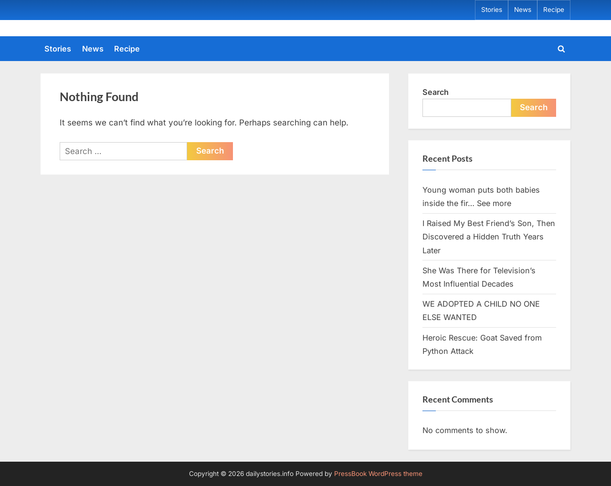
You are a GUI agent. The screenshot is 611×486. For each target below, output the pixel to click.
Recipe (553, 9)
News (522, 9)
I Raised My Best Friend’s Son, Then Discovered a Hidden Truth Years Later (488, 236)
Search (435, 92)
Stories (491, 9)
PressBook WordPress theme (378, 473)
